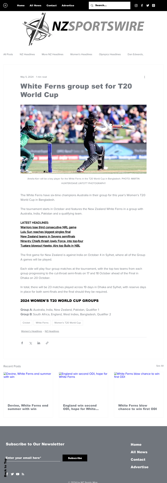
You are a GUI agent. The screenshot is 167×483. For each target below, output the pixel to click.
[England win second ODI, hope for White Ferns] (83, 386)
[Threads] (153, 5)
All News (139, 452)
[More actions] (144, 77)
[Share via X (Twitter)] (30, 343)
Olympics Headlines (110, 54)
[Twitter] (148, 5)
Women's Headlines (81, 54)
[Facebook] (142, 5)
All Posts (8, 54)
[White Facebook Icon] (7, 474)
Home (136, 444)
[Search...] (109, 5)
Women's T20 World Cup (67, 322)
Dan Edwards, (135, 54)
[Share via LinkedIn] (38, 343)
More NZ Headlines (52, 54)
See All (160, 365)
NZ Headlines (27, 54)
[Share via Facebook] (22, 343)
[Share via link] (47, 343)
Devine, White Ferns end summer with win (28, 407)
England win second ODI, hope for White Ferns (80, 407)
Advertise (139, 467)
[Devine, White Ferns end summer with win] (28, 386)
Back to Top (5, 467)
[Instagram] (136, 5)
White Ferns (42, 322)
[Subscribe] (75, 458)
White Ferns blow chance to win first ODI (137, 407)
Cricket (26, 322)
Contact (138, 459)
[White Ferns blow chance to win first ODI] (138, 386)
